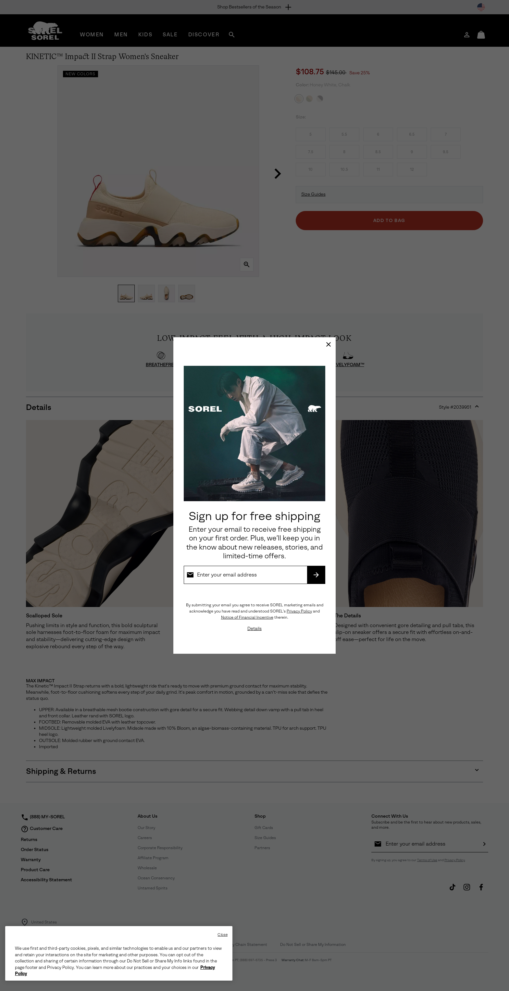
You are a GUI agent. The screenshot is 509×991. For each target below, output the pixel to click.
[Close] (328, 344)
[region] (118, 953)
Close (222, 934)
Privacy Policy (299, 611)
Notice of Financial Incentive (247, 617)
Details (254, 628)
